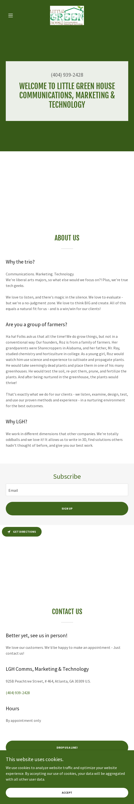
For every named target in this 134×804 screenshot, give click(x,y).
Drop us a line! (67, 747)
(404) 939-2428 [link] (67, 74)
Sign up (67, 508)
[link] (67, 15)
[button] (15, 15)
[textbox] (67, 490)
